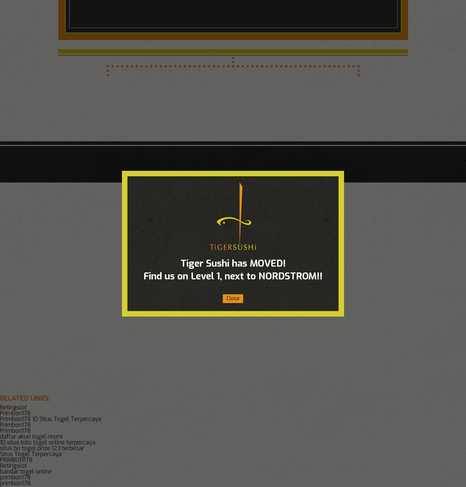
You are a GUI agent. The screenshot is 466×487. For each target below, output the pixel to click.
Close (233, 298)
